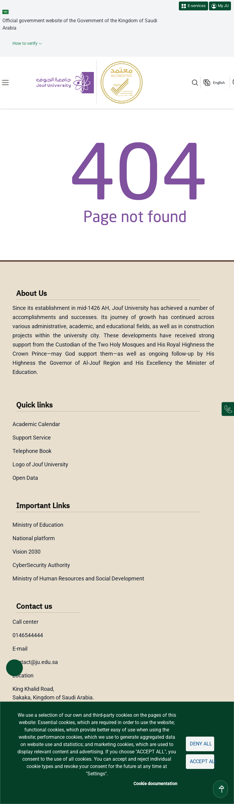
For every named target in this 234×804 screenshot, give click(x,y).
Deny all (201, 744)
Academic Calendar (36, 424)
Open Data (25, 478)
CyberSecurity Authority (41, 565)
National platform (33, 538)
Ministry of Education (37, 525)
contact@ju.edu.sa (35, 662)
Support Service (31, 437)
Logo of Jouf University (40, 464)
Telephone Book (31, 451)
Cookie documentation (155, 783)
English (219, 82)
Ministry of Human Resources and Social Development (78, 578)
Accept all (202, 761)
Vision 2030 (26, 551)
